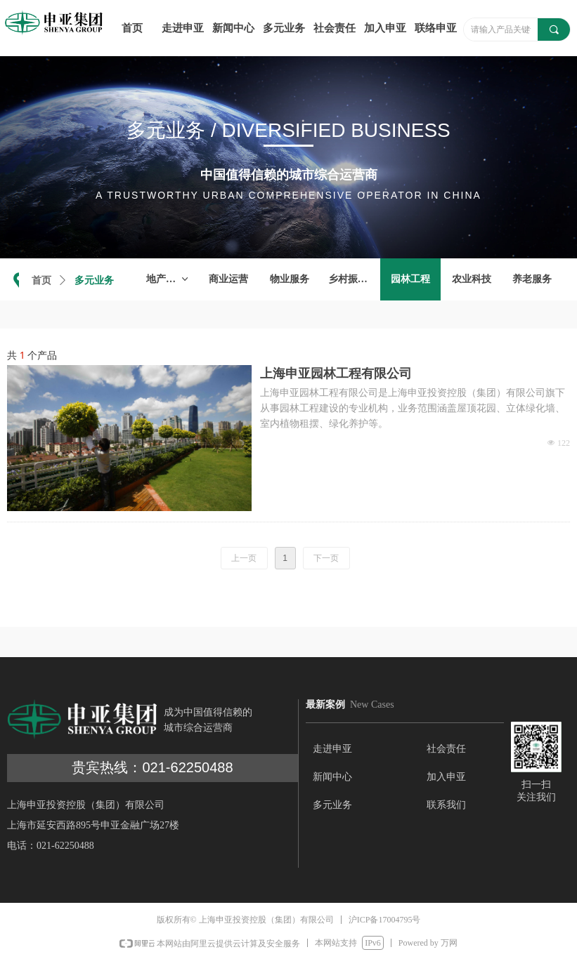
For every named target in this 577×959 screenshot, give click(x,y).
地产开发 (168, 279)
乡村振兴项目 (354, 279)
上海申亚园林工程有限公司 (336, 373)
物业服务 (289, 279)
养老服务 (532, 279)
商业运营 (228, 279)
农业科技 (471, 279)
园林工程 (410, 279)
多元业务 (94, 280)
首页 (41, 280)
